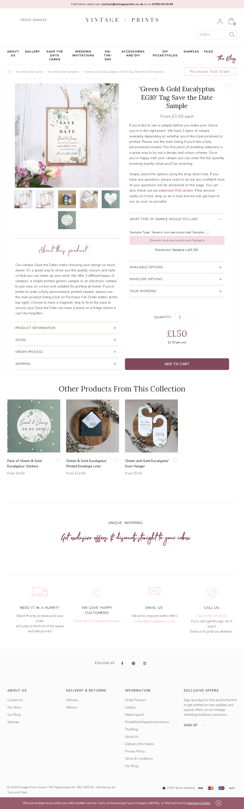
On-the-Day (108, 55)
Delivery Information (139, 744)
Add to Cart (177, 364)
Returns (71, 707)
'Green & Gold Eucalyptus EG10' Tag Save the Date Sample (124, 72)
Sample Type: (140, 232)
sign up (195, 725)
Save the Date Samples (63, 72)
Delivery (72, 700)
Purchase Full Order (210, 71)
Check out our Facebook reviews (96, 621)
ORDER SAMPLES (33, 20)
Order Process (135, 700)
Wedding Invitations (83, 53)
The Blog (227, 59)
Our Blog (13, 715)
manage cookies (198, 803)
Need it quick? (134, 715)
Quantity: (163, 317)
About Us (13, 53)
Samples (191, 51)
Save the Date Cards (54, 55)
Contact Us (15, 700)
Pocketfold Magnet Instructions (147, 722)
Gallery (32, 51)
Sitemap (13, 722)
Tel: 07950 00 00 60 (212, 616)
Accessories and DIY (133, 53)
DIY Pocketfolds (165, 53)
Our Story (14, 707)
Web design (104, 787)
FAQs (208, 51)
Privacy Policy (135, 751)
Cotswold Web (17, 792)
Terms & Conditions (139, 759)
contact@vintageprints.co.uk (154, 621)
